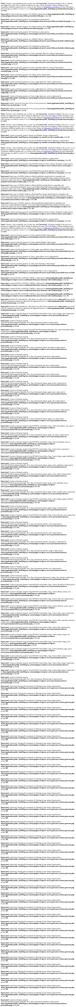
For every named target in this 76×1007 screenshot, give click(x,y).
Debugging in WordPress (52, 7)
